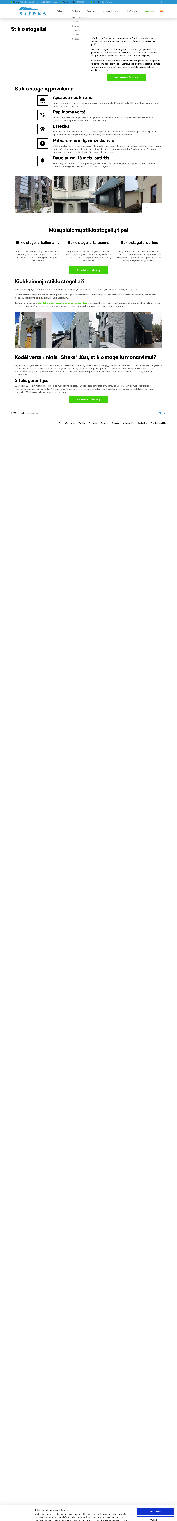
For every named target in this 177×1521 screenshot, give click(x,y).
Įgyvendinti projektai (112, 11)
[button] (147, 208)
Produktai (76, 11)
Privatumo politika (158, 423)
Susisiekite (149, 11)
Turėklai (82, 423)
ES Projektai (132, 11)
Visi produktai (129, 423)
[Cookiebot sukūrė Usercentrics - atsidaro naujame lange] (16, 1516)
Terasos (104, 423)
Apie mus (61, 11)
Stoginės (115, 423)
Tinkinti (155, 1505)
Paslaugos (91, 11)
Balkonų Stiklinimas (67, 423)
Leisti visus (155, 1497)
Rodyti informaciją (42, 1516)
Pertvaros (93, 423)
